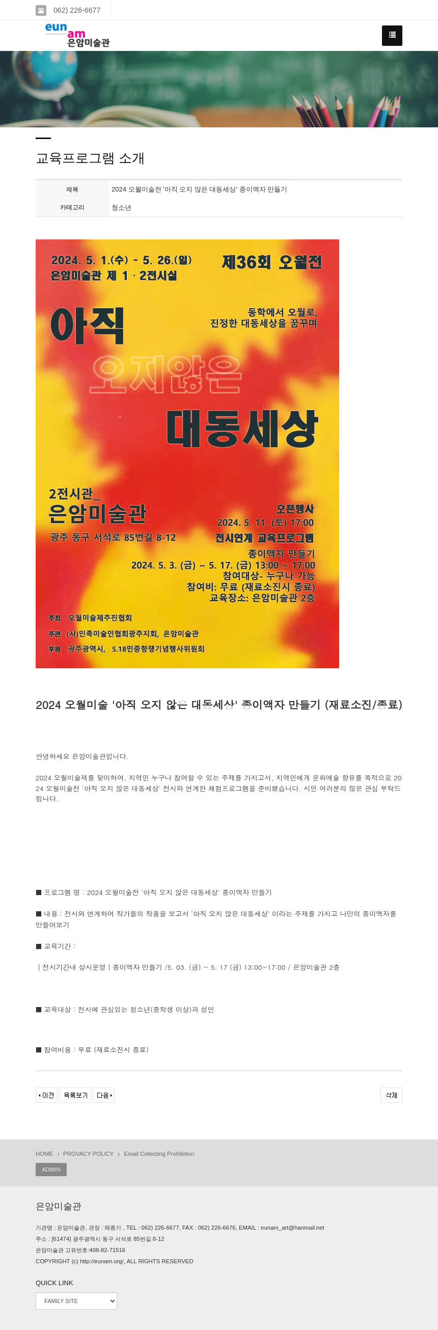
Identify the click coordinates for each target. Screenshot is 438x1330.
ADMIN (51, 1169)
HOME (44, 1154)
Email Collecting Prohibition (159, 1154)
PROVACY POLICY (88, 1154)
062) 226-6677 (75, 10)
